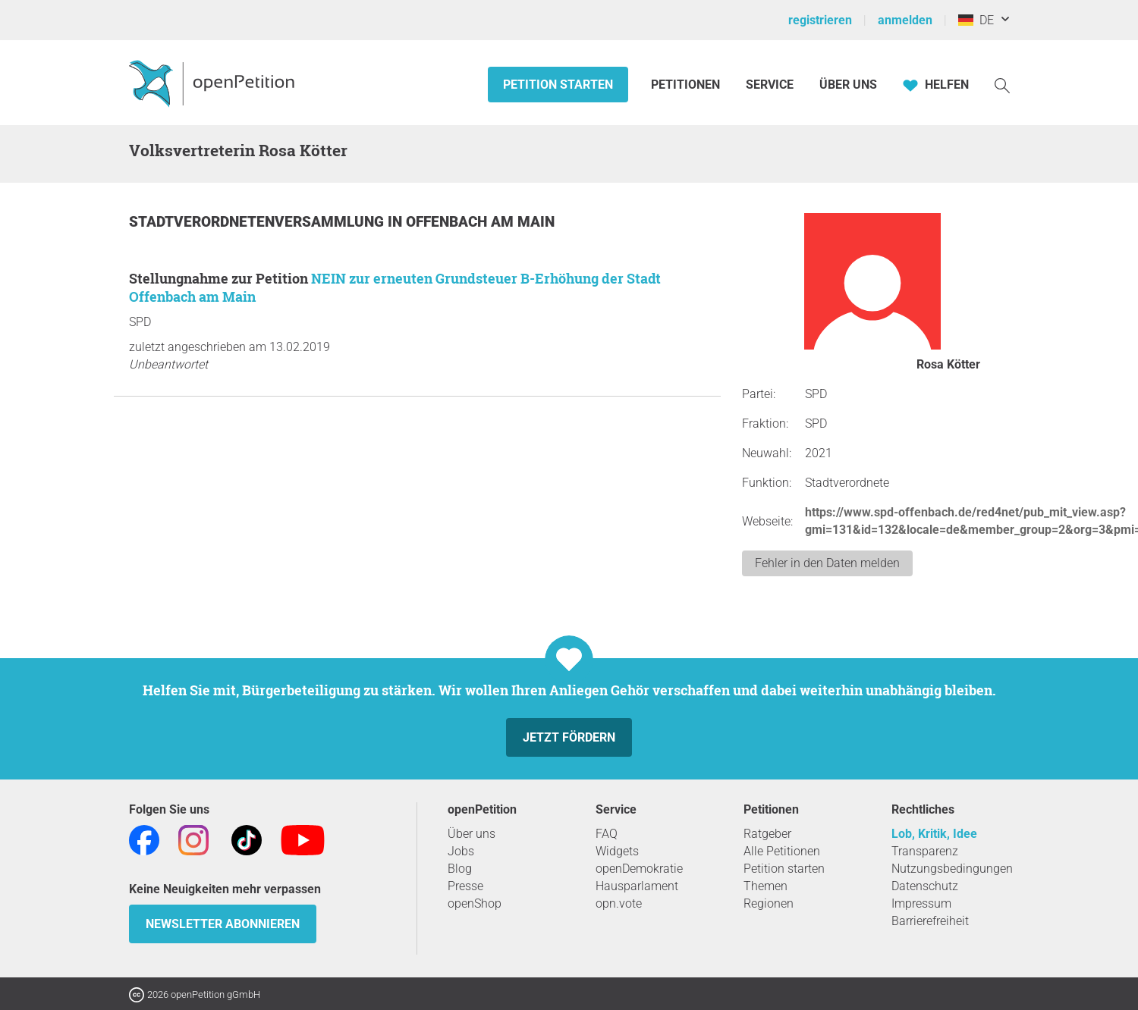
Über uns (471, 834)
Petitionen (687, 84)
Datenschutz (924, 886)
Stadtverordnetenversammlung (258, 222)
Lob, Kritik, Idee (934, 834)
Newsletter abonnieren (223, 924)
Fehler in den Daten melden (827, 563)
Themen (765, 886)
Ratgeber (767, 834)
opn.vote (619, 903)
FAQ (607, 834)
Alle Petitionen (781, 851)
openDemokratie (639, 868)
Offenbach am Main (480, 222)
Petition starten (558, 84)
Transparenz (924, 851)
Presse (465, 886)
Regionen (768, 903)
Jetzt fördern (569, 737)
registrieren (820, 20)
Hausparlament (637, 886)
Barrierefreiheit (930, 921)
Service (770, 84)
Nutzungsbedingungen (952, 868)
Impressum (921, 903)
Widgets (617, 851)
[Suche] (1002, 84)
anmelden (905, 20)
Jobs (461, 851)
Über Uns (848, 84)
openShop (474, 903)
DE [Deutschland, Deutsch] (976, 20)
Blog (460, 868)
